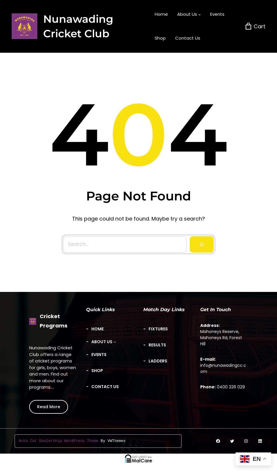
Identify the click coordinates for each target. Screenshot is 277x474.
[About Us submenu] (189, 14)
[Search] (200, 242)
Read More (48, 407)
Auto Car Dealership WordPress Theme (58, 441)
